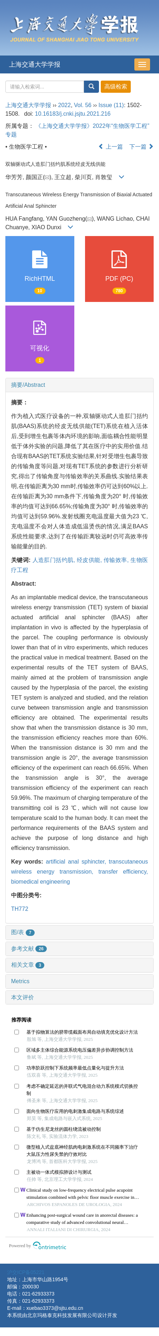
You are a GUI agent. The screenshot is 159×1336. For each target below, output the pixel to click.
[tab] (79, 385)
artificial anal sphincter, (77, 862)
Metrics (20, 981)
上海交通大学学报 (34, 64)
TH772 (19, 909)
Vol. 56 (82, 105)
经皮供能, (90, 560)
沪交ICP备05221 (25, 1272)
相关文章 (27, 965)
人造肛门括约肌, (55, 560)
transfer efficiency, (123, 872)
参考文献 (29, 949)
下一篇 (141, 147)
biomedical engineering (40, 882)
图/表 (23, 932)
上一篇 (110, 147)
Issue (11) (111, 105)
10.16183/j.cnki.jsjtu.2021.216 (73, 114)
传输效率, (117, 560)
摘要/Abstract (28, 385)
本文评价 (22, 997)
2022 (64, 105)
